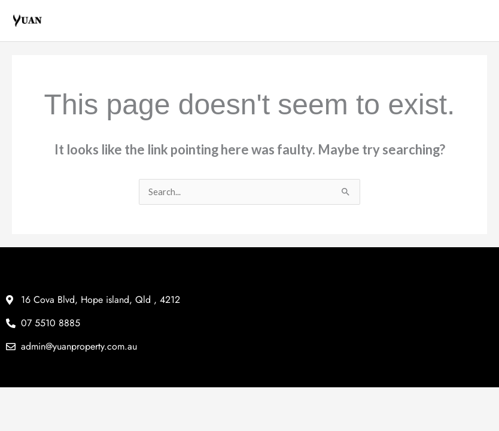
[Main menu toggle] (478, 21)
